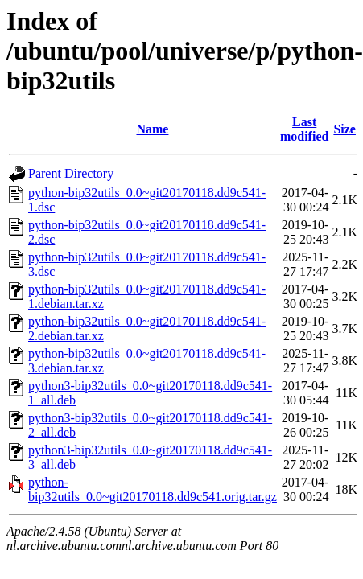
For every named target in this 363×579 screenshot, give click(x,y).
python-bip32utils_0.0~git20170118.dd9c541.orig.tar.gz (152, 489)
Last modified (304, 129)
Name (152, 129)
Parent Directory (70, 173)
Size (344, 129)
